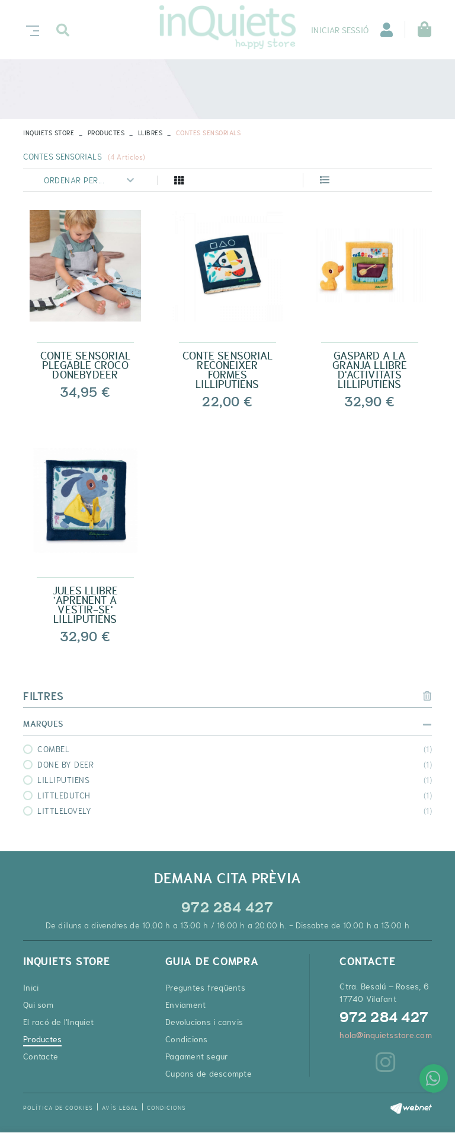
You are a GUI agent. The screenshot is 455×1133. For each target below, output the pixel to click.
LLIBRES (150, 133)
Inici (31, 988)
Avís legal (120, 1107)
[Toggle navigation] (30, 29)
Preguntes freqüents (205, 988)
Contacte (40, 1056)
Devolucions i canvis (204, 1022)
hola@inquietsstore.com (385, 1035)
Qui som (38, 1005)
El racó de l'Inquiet (58, 1022)
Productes (106, 133)
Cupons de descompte (208, 1074)
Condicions (186, 1039)
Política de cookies (58, 1107)
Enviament (185, 1005)
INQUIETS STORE (48, 133)
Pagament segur (197, 1056)
